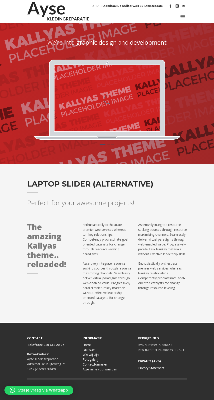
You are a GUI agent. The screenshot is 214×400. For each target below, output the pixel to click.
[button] (38, 390)
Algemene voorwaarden (100, 369)
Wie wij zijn (91, 354)
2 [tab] (108, 144)
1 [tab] (103, 144)
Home (87, 345)
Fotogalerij (90, 359)
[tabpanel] (107, 98)
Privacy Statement (151, 368)
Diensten (89, 350)
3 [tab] (112, 144)
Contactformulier (95, 364)
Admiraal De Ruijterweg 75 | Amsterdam (133, 6)
